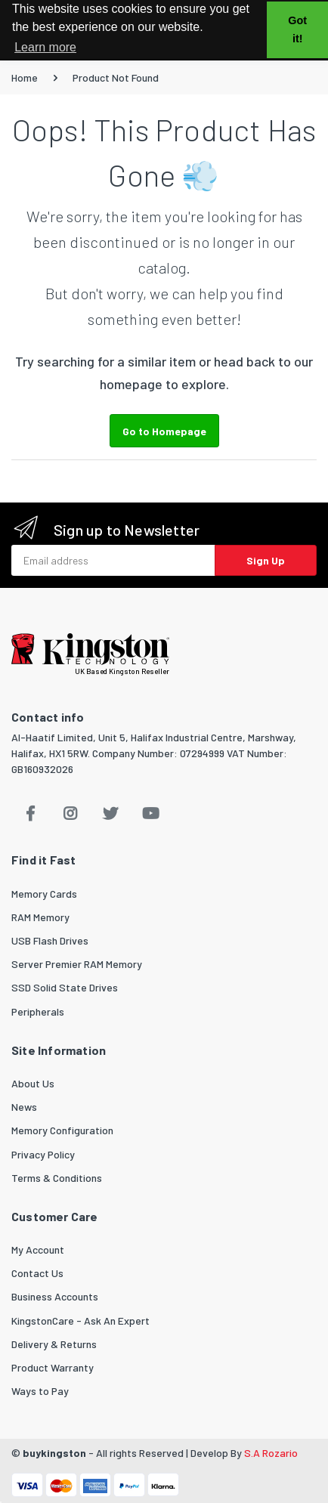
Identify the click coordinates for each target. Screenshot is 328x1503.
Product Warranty (52, 1367)
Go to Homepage (164, 431)
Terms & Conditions (56, 1177)
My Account (37, 1249)
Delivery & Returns (54, 1344)
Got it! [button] (297, 29)
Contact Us (37, 1272)
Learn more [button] (45, 47)
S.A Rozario (271, 1452)
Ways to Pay (40, 1390)
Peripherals (37, 1011)
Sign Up (265, 560)
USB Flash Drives (49, 940)
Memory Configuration (62, 1130)
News (24, 1106)
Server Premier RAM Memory (76, 963)
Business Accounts (54, 1296)
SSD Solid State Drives (64, 987)
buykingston (54, 1452)
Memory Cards (44, 893)
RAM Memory (40, 917)
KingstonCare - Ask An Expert (80, 1320)
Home (24, 77)
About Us (32, 1083)
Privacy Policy (43, 1154)
